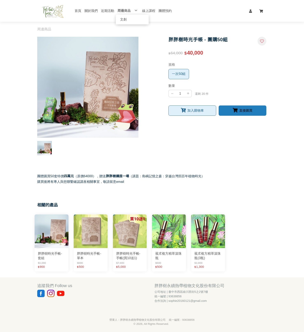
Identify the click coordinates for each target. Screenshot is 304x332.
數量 (171, 85)
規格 (171, 64)
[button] (250, 11)
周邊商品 (44, 29)
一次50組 (179, 74)
